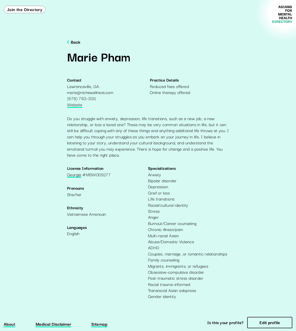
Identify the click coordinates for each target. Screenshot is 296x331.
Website (74, 105)
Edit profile (269, 322)
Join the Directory (24, 9)
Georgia (74, 175)
